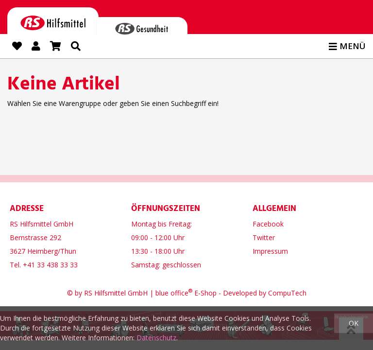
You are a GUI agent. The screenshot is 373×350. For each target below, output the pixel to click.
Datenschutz (156, 337)
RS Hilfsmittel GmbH (116, 293)
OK (353, 323)
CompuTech (287, 293)
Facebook (268, 223)
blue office (173, 293)
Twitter (264, 237)
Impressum (270, 251)
